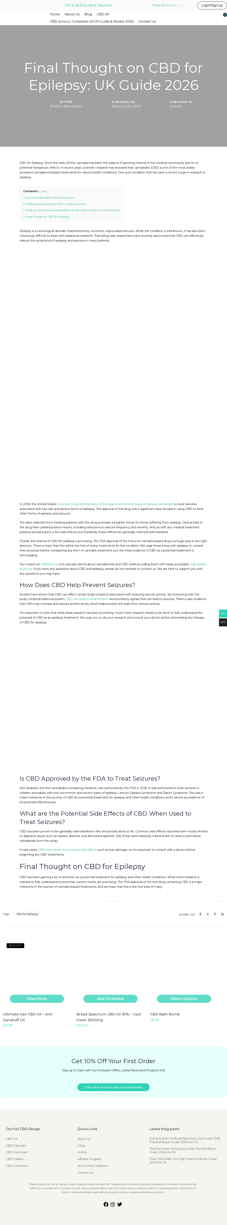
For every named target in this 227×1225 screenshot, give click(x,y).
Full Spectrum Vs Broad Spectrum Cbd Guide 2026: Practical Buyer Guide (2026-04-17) (185, 1137)
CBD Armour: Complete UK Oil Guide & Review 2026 (92, 21)
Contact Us (147, 21)
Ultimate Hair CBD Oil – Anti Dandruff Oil (35, 1013)
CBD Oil (103, 14)
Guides (176, 106)
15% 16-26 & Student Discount (88, 5)
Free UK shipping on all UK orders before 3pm (189, 5)
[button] (212, 17)
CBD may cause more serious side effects (67, 850)
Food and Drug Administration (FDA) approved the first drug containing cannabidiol (115, 504)
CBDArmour (49, 564)
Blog (88, 14)
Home (55, 14)
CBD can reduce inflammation (87, 599)
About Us (72, 14)
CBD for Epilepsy (27, 914)
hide (43, 191)
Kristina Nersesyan (66, 106)
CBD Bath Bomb (163, 1013)
